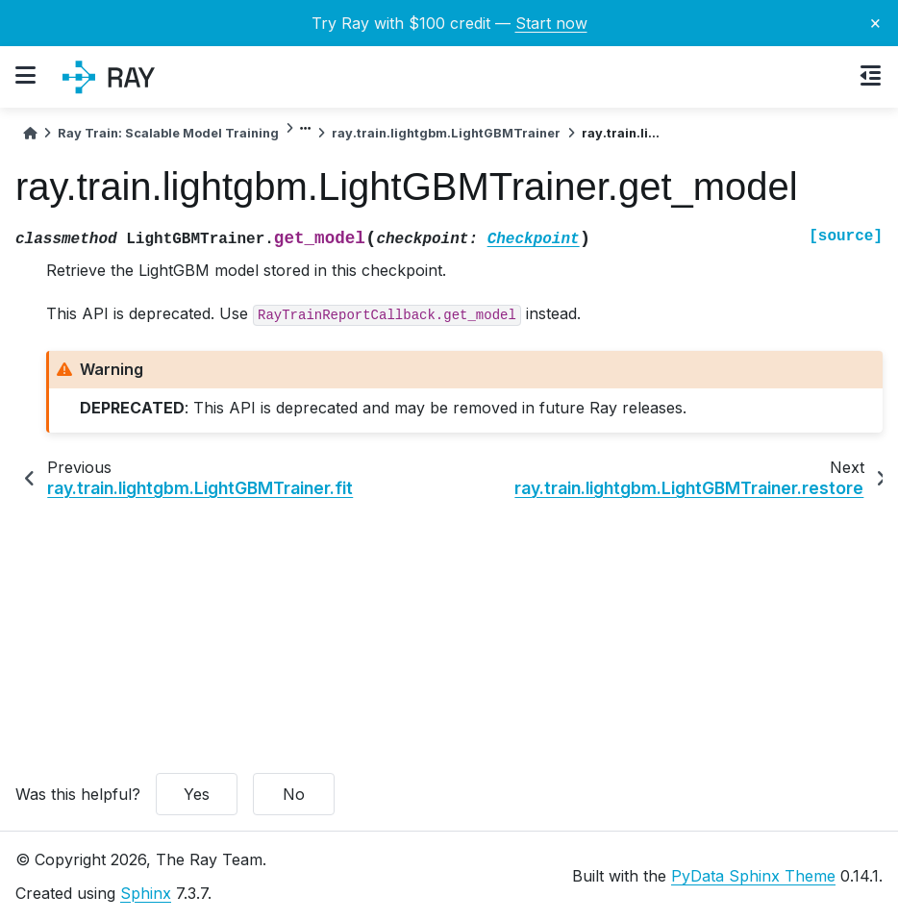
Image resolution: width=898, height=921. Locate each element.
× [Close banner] (875, 22)
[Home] (30, 133)
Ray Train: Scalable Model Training (168, 133)
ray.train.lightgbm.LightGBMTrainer (446, 133)
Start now (551, 23)
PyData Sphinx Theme (753, 875)
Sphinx (145, 893)
